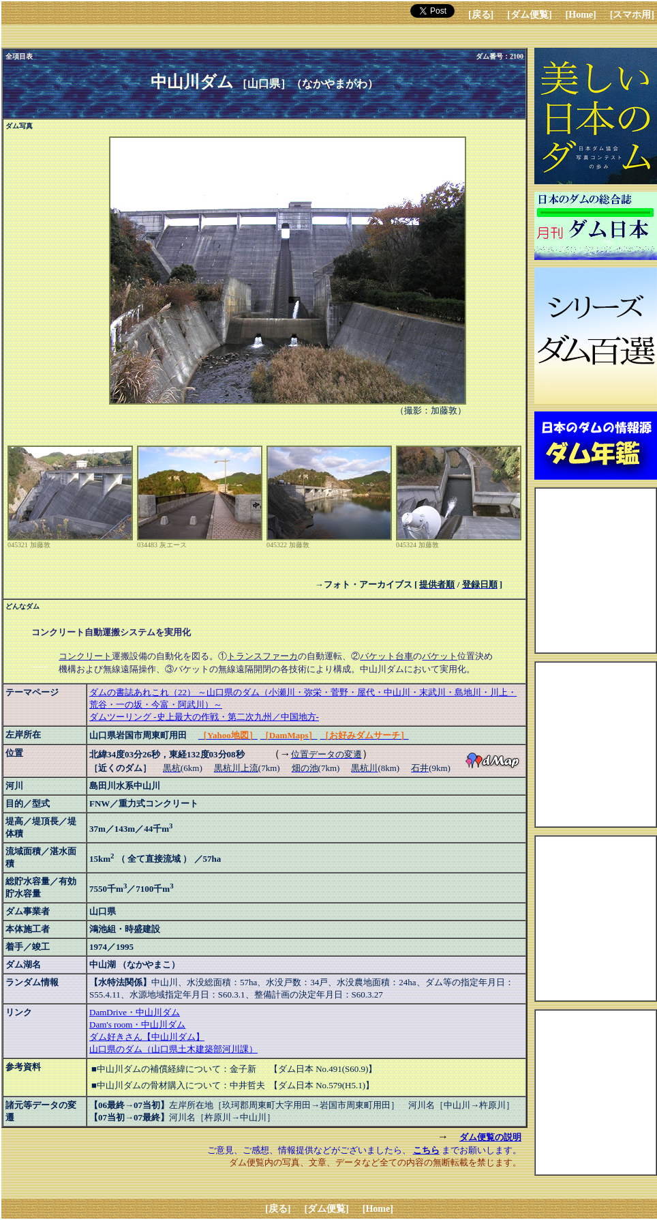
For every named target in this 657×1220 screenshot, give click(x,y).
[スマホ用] (632, 15)
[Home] (581, 15)
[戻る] (480, 15)
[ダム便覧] (529, 15)
